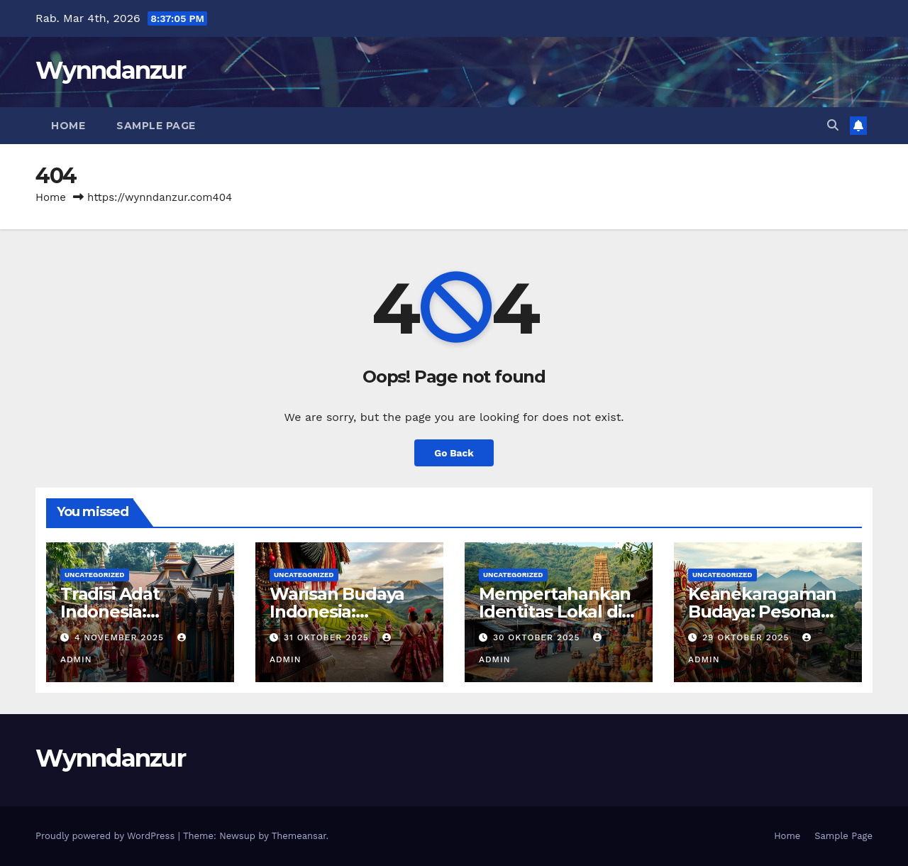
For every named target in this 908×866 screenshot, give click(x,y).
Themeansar (299, 836)
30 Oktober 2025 (538, 637)
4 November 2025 (120, 637)
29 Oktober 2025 (747, 637)
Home (68, 125)
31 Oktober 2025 (328, 637)
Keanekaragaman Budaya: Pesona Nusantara (762, 611)
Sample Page (156, 125)
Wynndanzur (110, 70)
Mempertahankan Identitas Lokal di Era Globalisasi (555, 611)
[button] (832, 125)
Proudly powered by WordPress (106, 836)
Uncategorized (95, 575)
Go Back (454, 452)
